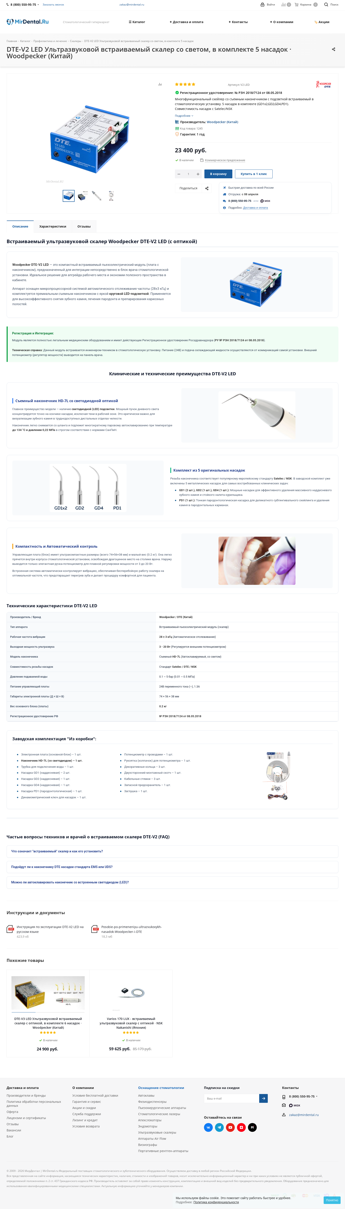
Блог (10, 1136)
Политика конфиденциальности (216, 1202)
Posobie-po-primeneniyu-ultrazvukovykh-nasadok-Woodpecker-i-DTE (131, 929)
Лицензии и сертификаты (26, 1118)
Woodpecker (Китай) (222, 122)
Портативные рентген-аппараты (163, 1151)
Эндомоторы (147, 1126)
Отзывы (13, 1124)
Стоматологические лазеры (159, 1114)
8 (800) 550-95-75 (239, 200)
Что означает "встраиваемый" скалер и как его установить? (57, 851)
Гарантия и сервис (86, 1102)
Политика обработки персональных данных (34, 1104)
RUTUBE (252, 1127)
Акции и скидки (84, 1108)
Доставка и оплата (255, 207)
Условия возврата (86, 1126)
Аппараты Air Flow (152, 1138)
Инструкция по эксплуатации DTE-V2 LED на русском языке (50, 929)
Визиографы (147, 1145)
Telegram (219, 1127)
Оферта (12, 1112)
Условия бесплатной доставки (95, 1095)
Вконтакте (208, 1127)
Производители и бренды (26, 1095)
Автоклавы (146, 1095)
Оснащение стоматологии (161, 1087)
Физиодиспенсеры (152, 1102)
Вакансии (14, 1130)
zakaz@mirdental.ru (131, 4)
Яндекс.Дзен (241, 1127)
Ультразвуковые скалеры (157, 1132)
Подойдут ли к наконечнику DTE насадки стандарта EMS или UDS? (61, 867)
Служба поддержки (86, 1114)
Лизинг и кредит (85, 1120)
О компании (83, 1087)
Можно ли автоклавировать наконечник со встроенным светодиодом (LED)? (70, 882)
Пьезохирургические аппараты (162, 1108)
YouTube (230, 1127)
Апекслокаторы (149, 1120)
